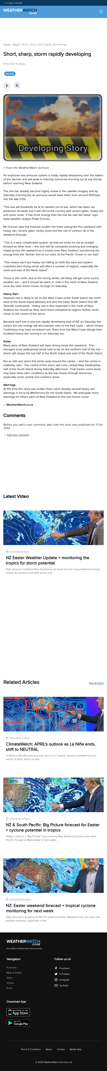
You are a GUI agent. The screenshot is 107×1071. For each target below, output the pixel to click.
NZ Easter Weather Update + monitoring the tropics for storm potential (47, 560)
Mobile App (75, 1049)
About (49, 1049)
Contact (61, 1049)
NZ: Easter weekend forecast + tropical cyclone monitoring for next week (51, 908)
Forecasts (12, 967)
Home (6, 44)
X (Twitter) (61, 974)
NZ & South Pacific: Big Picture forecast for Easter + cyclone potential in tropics (53, 827)
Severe (10, 73)
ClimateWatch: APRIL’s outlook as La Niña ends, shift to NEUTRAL (50, 747)
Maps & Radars (14, 972)
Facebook (62, 968)
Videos (10, 983)
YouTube (61, 985)
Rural (9, 988)
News (16, 44)
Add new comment (16, 435)
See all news (96, 683)
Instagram (61, 979)
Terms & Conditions (31, 1049)
